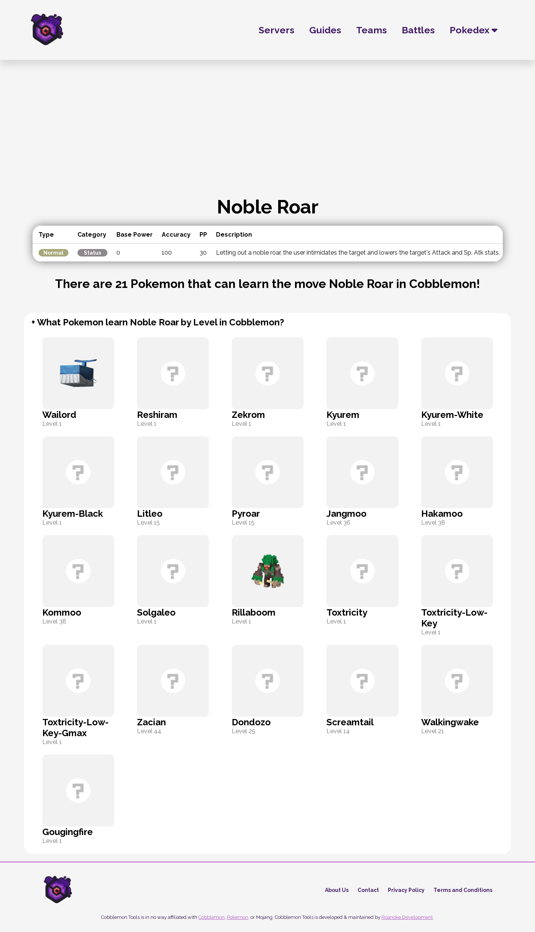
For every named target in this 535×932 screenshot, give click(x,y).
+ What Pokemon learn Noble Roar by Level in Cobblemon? (157, 322)
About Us (337, 890)
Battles (418, 30)
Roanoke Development (407, 917)
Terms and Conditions (463, 890)
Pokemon (237, 917)
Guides (325, 30)
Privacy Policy (406, 890)
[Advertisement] (267, 139)
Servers (276, 30)
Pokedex (474, 30)
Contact (368, 890)
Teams (371, 30)
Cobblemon (211, 917)
